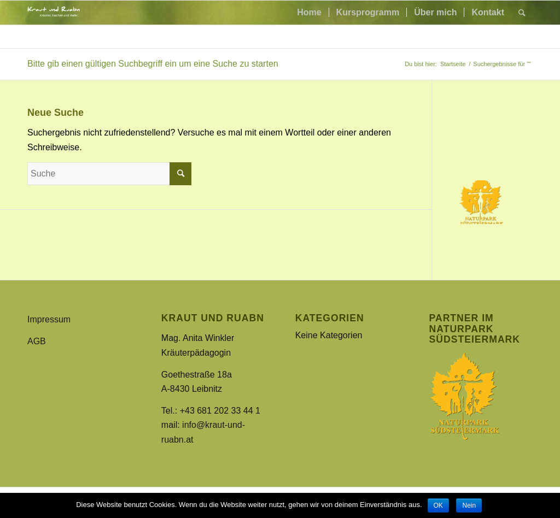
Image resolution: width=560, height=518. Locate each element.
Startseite (452, 64)
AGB (36, 341)
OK (438, 505)
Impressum (49, 319)
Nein (469, 505)
